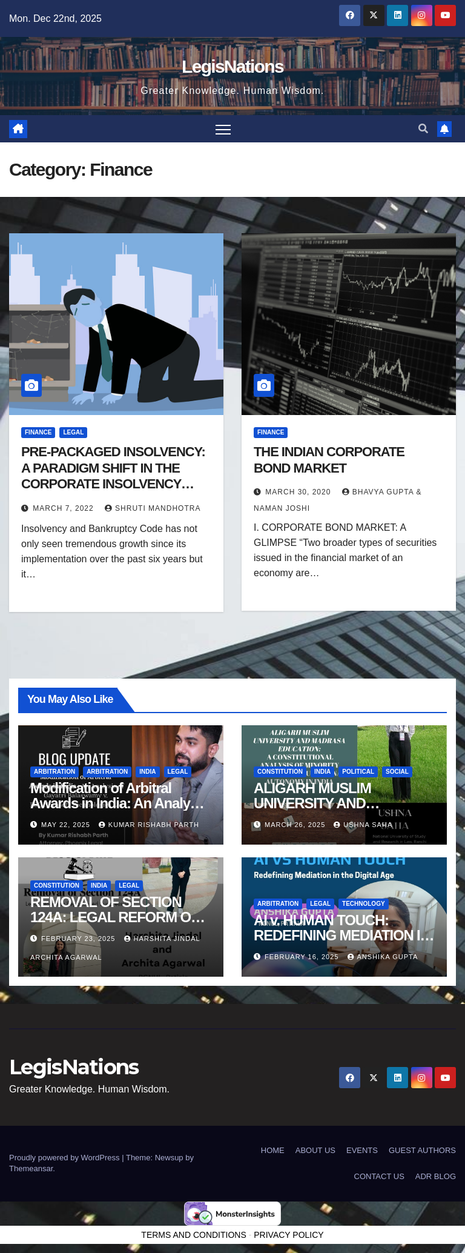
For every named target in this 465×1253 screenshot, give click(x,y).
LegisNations (232, 66)
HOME (273, 1150)
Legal (73, 432)
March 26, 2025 (296, 824)
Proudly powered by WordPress (65, 1157)
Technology (363, 903)
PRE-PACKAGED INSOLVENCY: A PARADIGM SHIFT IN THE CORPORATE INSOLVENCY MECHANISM (113, 475)
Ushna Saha (363, 824)
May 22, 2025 (67, 824)
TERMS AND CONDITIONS (193, 1235)
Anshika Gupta (383, 956)
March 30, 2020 (299, 492)
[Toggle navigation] (223, 128)
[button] (423, 129)
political (358, 771)
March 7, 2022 (64, 508)
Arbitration (54, 771)
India (147, 771)
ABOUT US (315, 1150)
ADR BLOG (435, 1176)
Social (397, 771)
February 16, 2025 (303, 956)
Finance (38, 432)
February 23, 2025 (79, 938)
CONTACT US (379, 1176)
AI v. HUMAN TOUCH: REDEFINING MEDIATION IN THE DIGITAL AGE (342, 935)
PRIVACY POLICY (288, 1235)
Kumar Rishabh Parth (149, 824)
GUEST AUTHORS (422, 1150)
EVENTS (362, 1150)
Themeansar (31, 1168)
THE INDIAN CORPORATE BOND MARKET (329, 459)
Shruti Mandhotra (152, 508)
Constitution (280, 771)
